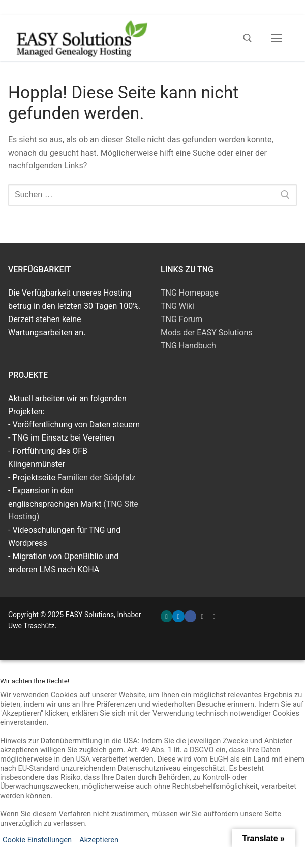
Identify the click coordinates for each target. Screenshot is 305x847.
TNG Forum (181, 319)
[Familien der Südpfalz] (202, 616)
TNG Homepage (190, 293)
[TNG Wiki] (214, 616)
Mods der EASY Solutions (207, 332)
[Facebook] (190, 616)
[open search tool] (247, 38)
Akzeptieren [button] (98, 839)
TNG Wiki (177, 306)
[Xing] (166, 616)
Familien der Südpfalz (96, 477)
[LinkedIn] (178, 616)
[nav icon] (276, 38)
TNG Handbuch (188, 346)
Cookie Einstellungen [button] (37, 839)
